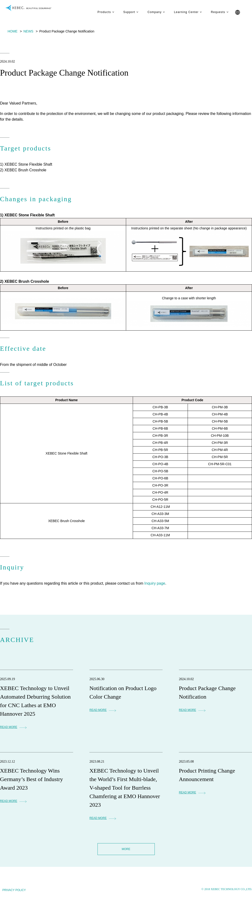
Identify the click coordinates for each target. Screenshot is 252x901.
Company (150, 12)
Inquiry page (154, 583)
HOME (13, 31)
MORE (126, 849)
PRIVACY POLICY (14, 890)
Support (125, 12)
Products (99, 12)
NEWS (28, 31)
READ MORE (8, 727)
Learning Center (181, 12)
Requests (213, 12)
